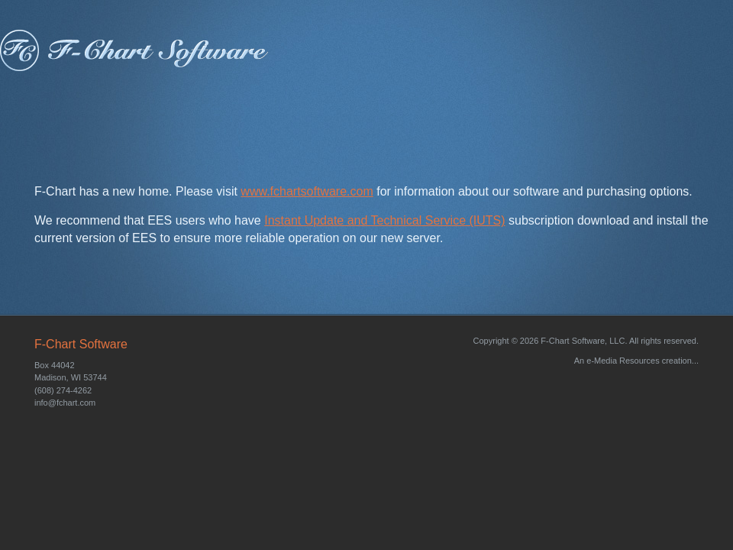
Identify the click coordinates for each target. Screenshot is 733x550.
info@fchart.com (64, 402)
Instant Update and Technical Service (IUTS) (384, 220)
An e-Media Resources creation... (636, 360)
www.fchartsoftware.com (307, 191)
